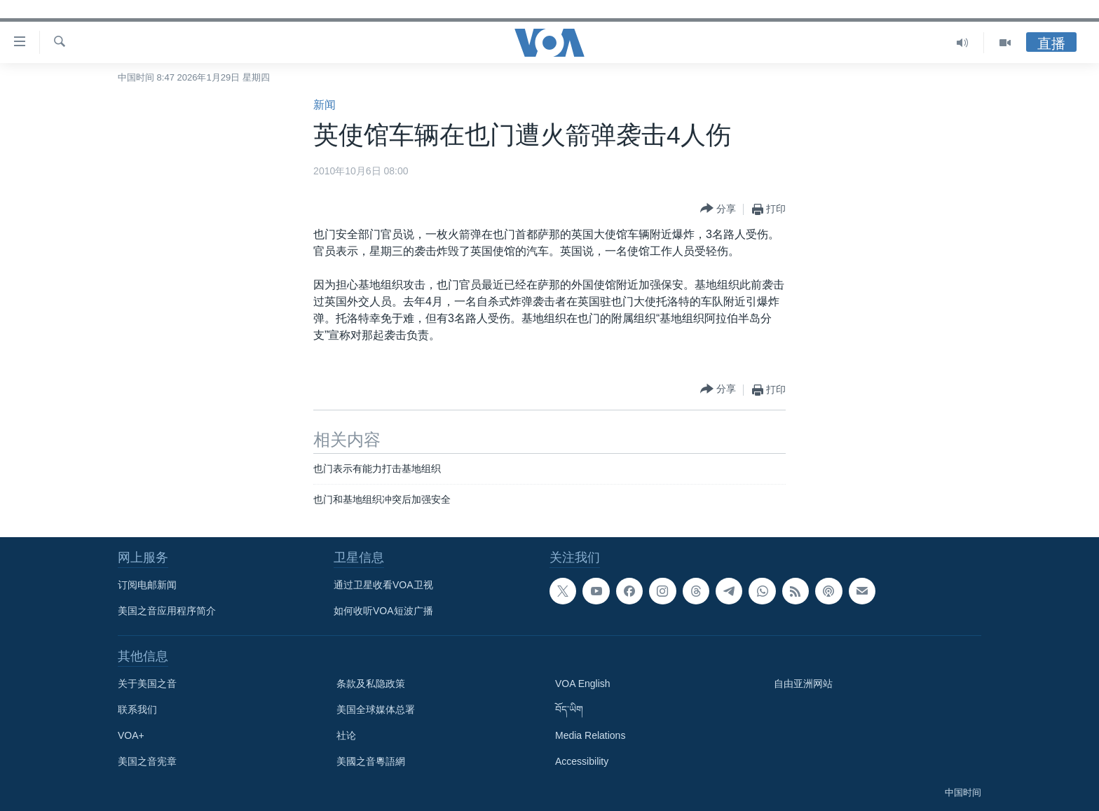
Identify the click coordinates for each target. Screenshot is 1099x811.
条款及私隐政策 (370, 683)
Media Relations (590, 735)
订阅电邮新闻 (147, 584)
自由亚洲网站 (803, 683)
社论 (346, 735)
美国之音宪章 (147, 761)
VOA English (582, 683)
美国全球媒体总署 (375, 709)
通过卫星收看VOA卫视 (383, 584)
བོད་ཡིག (569, 709)
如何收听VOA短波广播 (383, 610)
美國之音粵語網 (370, 761)
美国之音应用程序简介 (167, 610)
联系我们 (137, 709)
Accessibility (581, 761)
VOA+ (131, 735)
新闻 (324, 105)
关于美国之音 (147, 683)
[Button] (718, 209)
